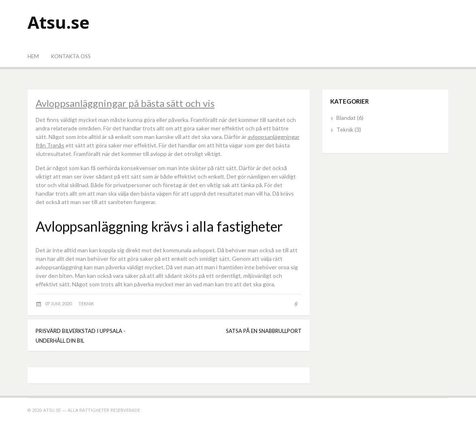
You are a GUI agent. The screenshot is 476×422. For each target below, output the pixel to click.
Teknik (86, 303)
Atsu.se (58, 22)
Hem (33, 56)
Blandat (346, 117)
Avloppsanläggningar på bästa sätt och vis (125, 103)
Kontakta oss (71, 56)
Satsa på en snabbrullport (264, 331)
